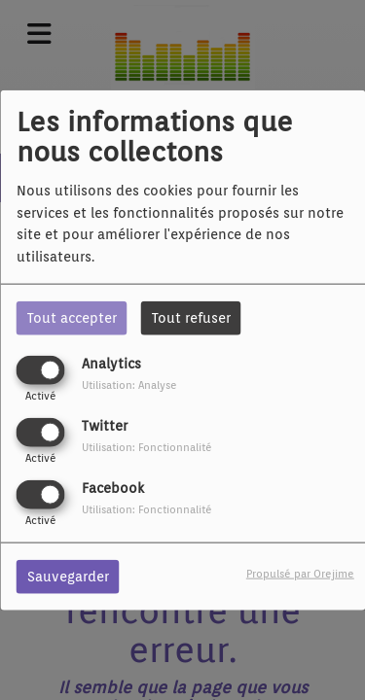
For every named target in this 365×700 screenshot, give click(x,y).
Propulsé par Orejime (300, 573)
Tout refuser (191, 317)
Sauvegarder (68, 576)
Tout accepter (72, 317)
